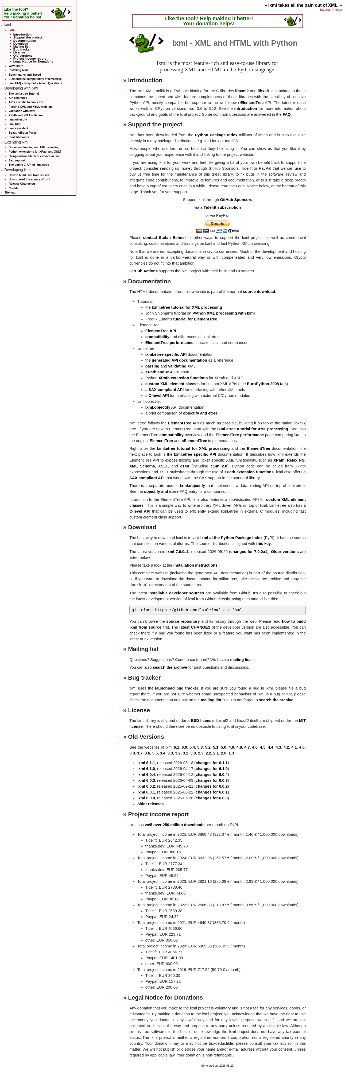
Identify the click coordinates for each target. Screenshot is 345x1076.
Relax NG (296, 460)
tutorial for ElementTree (195, 319)
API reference (18, 97)
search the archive (170, 667)
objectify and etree (200, 413)
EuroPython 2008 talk (267, 384)
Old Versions (23, 55)
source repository (183, 621)
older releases (150, 804)
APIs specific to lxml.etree (26, 102)
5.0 (223, 747)
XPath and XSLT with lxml (26, 115)
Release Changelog (22, 183)
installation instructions (195, 565)
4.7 (247, 747)
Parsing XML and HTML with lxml (31, 106)
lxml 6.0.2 (146, 786)
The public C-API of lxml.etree (29, 164)
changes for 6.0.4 (212, 774)
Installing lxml (18, 70)
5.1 (215, 747)
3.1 (185, 753)
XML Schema (142, 466)
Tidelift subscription (222, 207)
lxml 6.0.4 (146, 774)
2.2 (208, 753)
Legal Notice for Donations (33, 61)
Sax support (17, 160)
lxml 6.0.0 (146, 798)
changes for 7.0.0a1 (248, 551)
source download (259, 291)
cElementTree (194, 441)
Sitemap (9, 192)
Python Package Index (216, 135)
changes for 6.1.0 (212, 769)
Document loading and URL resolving (34, 147)
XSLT (163, 466)
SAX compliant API (166, 390)
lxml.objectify (18, 119)
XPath (279, 460)
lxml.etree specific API (166, 354)
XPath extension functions (183, 378)
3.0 (193, 753)
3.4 (162, 753)
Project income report (29, 58)
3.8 (132, 753)
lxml (12, 30)
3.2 (177, 753)
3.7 (139, 753)
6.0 (184, 747)
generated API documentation (179, 360)
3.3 (170, 753)
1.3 (231, 753)
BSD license (202, 720)
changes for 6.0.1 (212, 792)
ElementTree (251, 102)
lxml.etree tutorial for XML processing (187, 307)
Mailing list (21, 46)
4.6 (255, 747)
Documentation (24, 40)
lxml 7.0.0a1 (177, 551)
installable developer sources (176, 593)
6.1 (176, 747)
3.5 (155, 753)
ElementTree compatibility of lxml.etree (35, 78)
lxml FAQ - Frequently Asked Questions (35, 83)
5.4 (192, 747)
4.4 (270, 747)
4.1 (294, 747)
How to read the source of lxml (29, 179)
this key (263, 543)
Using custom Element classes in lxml (34, 156)
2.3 (200, 753)
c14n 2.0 (219, 466)
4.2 (286, 747)
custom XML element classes (172, 384)
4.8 (239, 747)
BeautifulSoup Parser (23, 132)
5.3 (200, 747)
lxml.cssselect (18, 128)
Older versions (285, 551)
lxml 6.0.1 (146, 792)
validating (177, 366)
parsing (152, 366)
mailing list (240, 659)
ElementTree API (160, 331)
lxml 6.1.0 (146, 769)
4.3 (278, 747)
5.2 (208, 747)
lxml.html (15, 124)
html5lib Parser (19, 137)
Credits (14, 188)
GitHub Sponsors (236, 200)
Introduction (22, 34)
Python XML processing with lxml (223, 313)
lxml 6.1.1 (146, 763)
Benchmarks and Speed (25, 74)
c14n (184, 466)
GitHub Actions (143, 271)
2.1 (216, 753)
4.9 (231, 747)
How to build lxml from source (29, 175)
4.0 (302, 747)
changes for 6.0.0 (212, 798)
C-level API (159, 395)
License (19, 52)
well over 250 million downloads (174, 825)
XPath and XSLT (160, 372)
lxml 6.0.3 (146, 780)
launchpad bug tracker (176, 688)
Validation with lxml (22, 111)
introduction (245, 108)
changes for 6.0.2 (212, 786)
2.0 (223, 753)
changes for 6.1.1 (212, 763)
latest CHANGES (194, 627)
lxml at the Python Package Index (231, 538)
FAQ (287, 114)
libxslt (263, 91)
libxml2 (242, 91)
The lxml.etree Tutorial (24, 93)
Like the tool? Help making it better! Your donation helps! (22, 13)
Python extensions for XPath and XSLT (35, 151)
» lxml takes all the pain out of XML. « (303, 5)
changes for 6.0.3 (212, 780)
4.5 (262, 747)
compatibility (157, 337)
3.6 (147, 753)
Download (20, 43)
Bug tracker (22, 49)
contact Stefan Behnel (164, 237)
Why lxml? (16, 65)
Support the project (27, 37)
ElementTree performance (169, 342)
